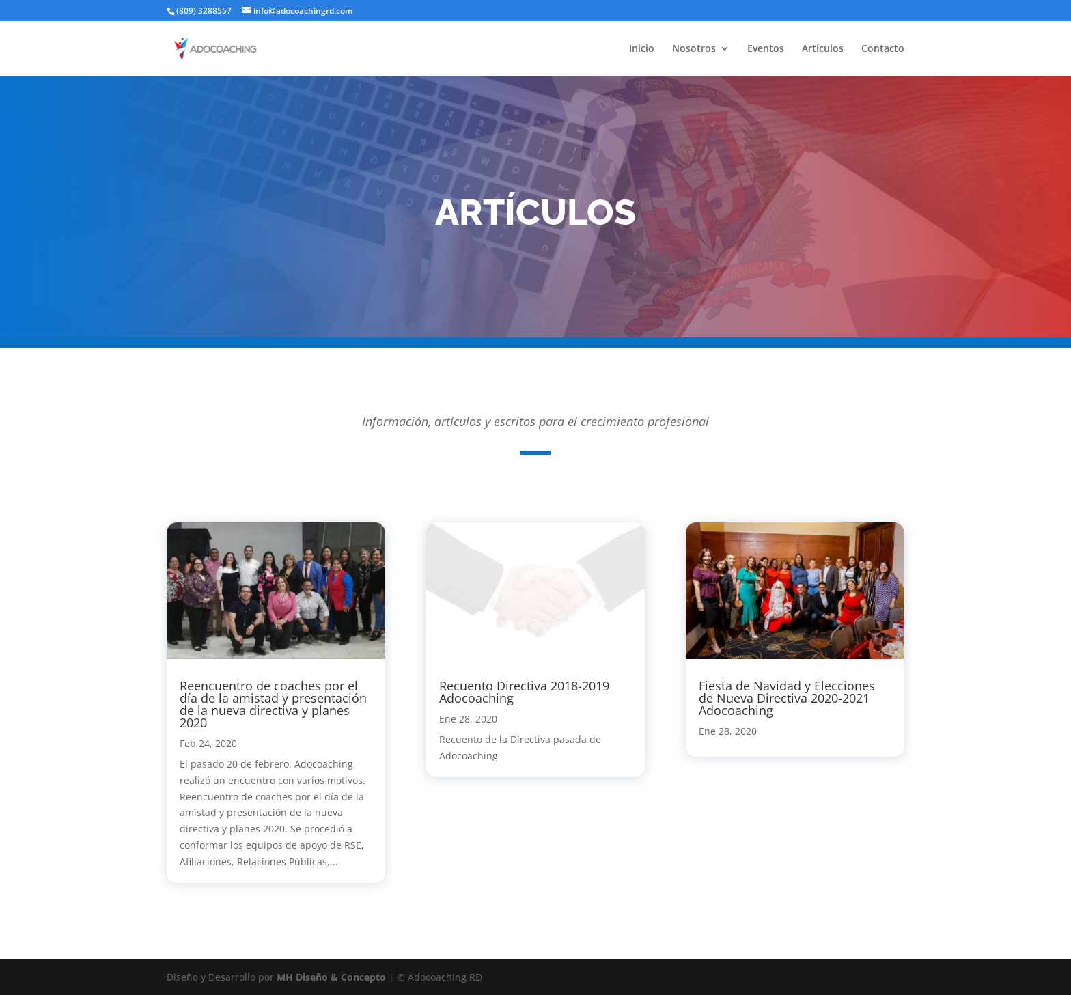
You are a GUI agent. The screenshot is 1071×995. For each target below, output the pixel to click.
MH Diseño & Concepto (333, 976)
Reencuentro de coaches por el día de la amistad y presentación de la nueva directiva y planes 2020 (273, 704)
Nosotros (694, 49)
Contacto (882, 49)
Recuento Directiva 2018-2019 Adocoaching (524, 691)
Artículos (823, 49)
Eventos (765, 49)
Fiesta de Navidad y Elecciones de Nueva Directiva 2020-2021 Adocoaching (787, 697)
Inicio (641, 49)
